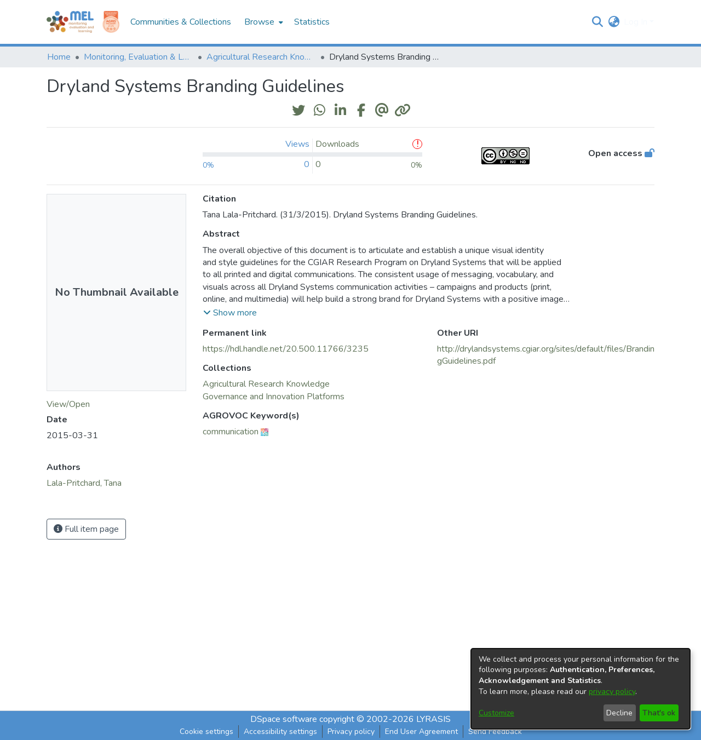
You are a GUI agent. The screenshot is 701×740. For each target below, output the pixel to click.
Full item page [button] (86, 529)
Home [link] (59, 57)
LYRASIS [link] (433, 719)
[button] (597, 21)
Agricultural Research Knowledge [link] (261, 57)
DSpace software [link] (283, 719)
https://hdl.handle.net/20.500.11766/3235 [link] (286, 349)
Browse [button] (259, 22)
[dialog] (580, 689)
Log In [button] (637, 22)
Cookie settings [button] (206, 731)
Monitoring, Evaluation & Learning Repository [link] (138, 57)
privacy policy (612, 691)
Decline (619, 713)
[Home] (70, 22)
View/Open (68, 404)
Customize (496, 713)
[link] (266, 384)
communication (230, 432)
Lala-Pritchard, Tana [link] (84, 483)
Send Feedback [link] (495, 731)
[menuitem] (262, 22)
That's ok (658, 713)
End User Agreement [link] (421, 731)
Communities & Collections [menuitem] (180, 22)
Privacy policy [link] (351, 731)
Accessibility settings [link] (280, 731)
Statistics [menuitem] (312, 22)
